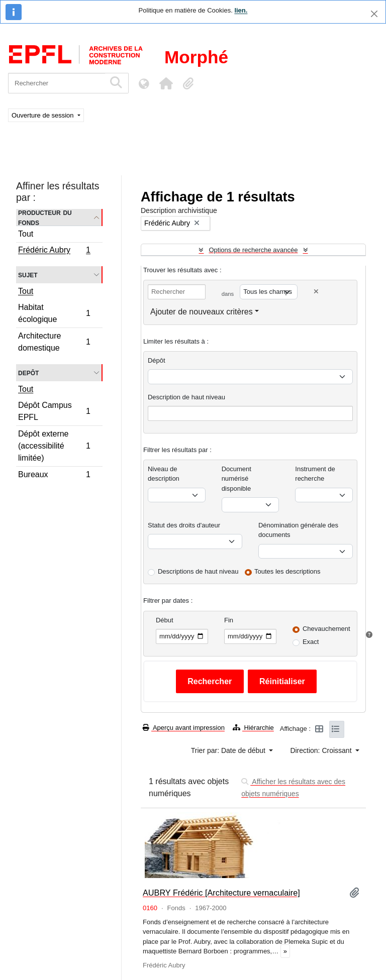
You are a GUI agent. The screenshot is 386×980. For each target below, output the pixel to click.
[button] (166, 83)
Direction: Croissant (321, 750)
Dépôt (156, 360)
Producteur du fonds (45, 217)
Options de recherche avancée (253, 250)
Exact (311, 641)
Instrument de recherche (315, 474)
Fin (228, 620)
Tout (25, 234)
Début (164, 620)
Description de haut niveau (186, 397)
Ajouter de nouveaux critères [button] (201, 311)
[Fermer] (374, 14)
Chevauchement (326, 628)
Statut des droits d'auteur (184, 525)
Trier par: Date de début (229, 750)
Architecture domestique (54, 342)
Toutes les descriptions (287, 571)
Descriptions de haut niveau (198, 571)
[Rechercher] (56, 83)
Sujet (28, 274)
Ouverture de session (43, 115)
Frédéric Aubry (54, 251)
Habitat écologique (54, 313)
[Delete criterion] (316, 291)
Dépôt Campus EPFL (54, 411)
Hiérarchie (253, 727)
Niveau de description (163, 474)
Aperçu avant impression (184, 727)
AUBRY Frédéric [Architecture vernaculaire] (221, 892)
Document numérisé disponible (236, 478)
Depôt (28, 372)
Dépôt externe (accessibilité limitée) (54, 445)
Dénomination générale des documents (298, 530)
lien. (240, 10)
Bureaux (54, 476)
